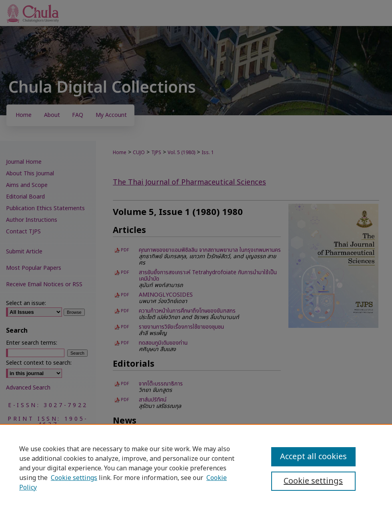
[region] (196, 468)
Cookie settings (74, 478)
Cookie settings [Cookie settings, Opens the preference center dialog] (313, 481)
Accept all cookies (313, 457)
